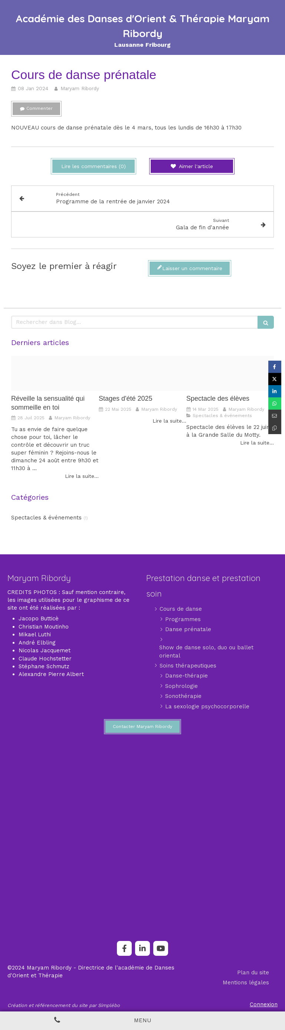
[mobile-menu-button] (142, 1020)
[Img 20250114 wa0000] (230, 373)
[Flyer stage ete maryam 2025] (142, 373)
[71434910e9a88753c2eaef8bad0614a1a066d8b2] (55, 373)
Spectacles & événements (46, 517)
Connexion (264, 1004)
